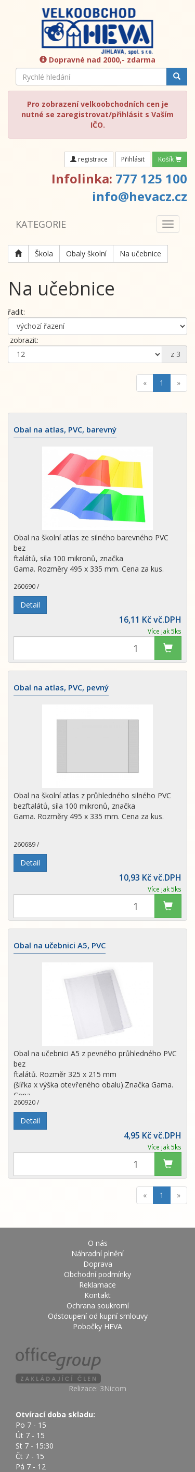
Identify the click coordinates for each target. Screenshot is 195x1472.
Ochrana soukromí (98, 1305)
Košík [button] (169, 159)
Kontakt (97, 1295)
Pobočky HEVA (97, 1326)
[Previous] (144, 383)
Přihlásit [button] (133, 159)
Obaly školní (86, 253)
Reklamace (97, 1285)
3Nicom (113, 1388)
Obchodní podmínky (97, 1274)
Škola (44, 253)
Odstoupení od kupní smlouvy (98, 1316)
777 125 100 (151, 178)
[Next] (178, 383)
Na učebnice (140, 253)
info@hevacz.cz (139, 196)
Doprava (97, 1264)
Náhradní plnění (97, 1253)
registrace (89, 159)
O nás (98, 1243)
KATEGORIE (41, 224)
